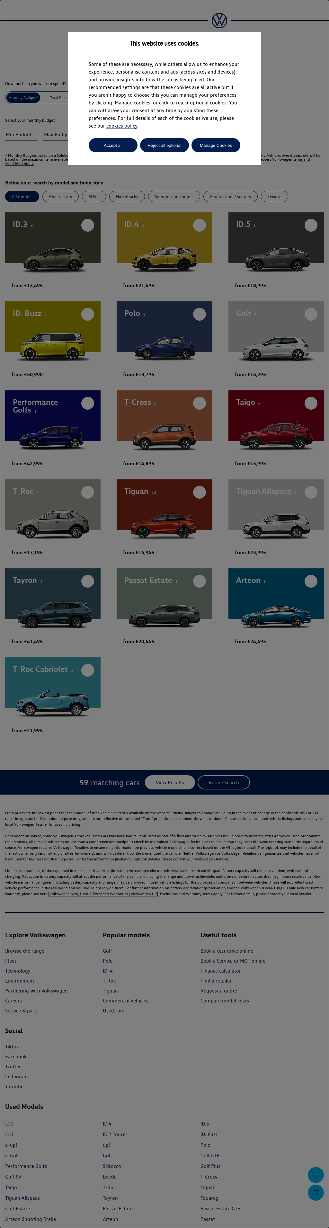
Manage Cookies (216, 145)
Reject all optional (164, 145)
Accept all (113, 145)
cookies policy (121, 126)
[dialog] (164, 614)
